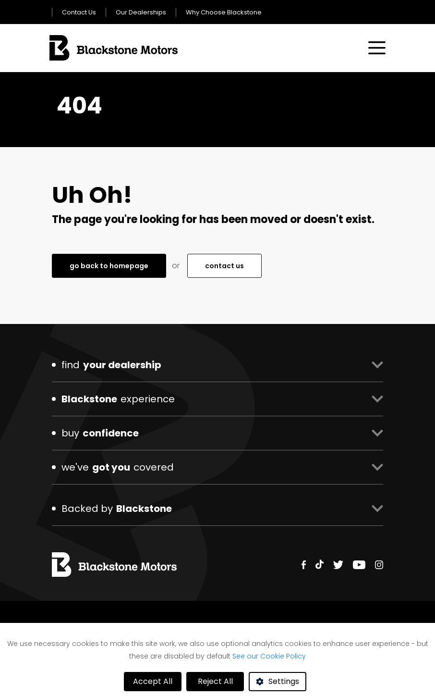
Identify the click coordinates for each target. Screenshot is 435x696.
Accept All (152, 681)
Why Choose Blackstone (224, 12)
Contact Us (79, 12)
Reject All (215, 681)
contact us (224, 266)
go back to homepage (109, 266)
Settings (283, 681)
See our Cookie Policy (269, 656)
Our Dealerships (141, 12)
